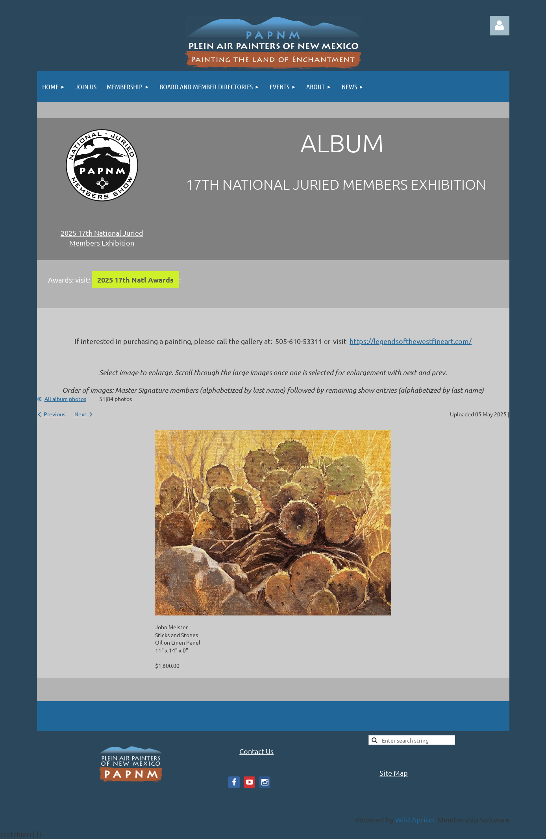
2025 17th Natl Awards (135, 279)
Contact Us (256, 751)
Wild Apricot (415, 819)
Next (80, 414)
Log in (499, 25)
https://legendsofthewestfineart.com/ (411, 341)
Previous (54, 414)
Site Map (393, 773)
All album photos (65, 398)
